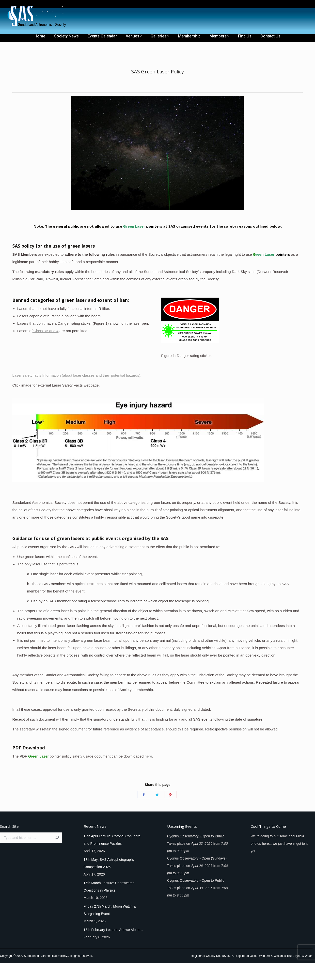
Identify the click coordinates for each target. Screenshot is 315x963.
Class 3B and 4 (45, 331)
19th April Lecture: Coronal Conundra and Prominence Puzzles (112, 839)
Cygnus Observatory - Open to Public (195, 836)
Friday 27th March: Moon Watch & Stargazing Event (110, 910)
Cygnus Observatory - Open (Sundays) (197, 858)
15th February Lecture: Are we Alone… (113, 930)
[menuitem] (12, 4)
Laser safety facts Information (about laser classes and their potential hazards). (76, 375)
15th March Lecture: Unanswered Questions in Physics (109, 886)
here (148, 756)
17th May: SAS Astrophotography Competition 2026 (109, 863)
